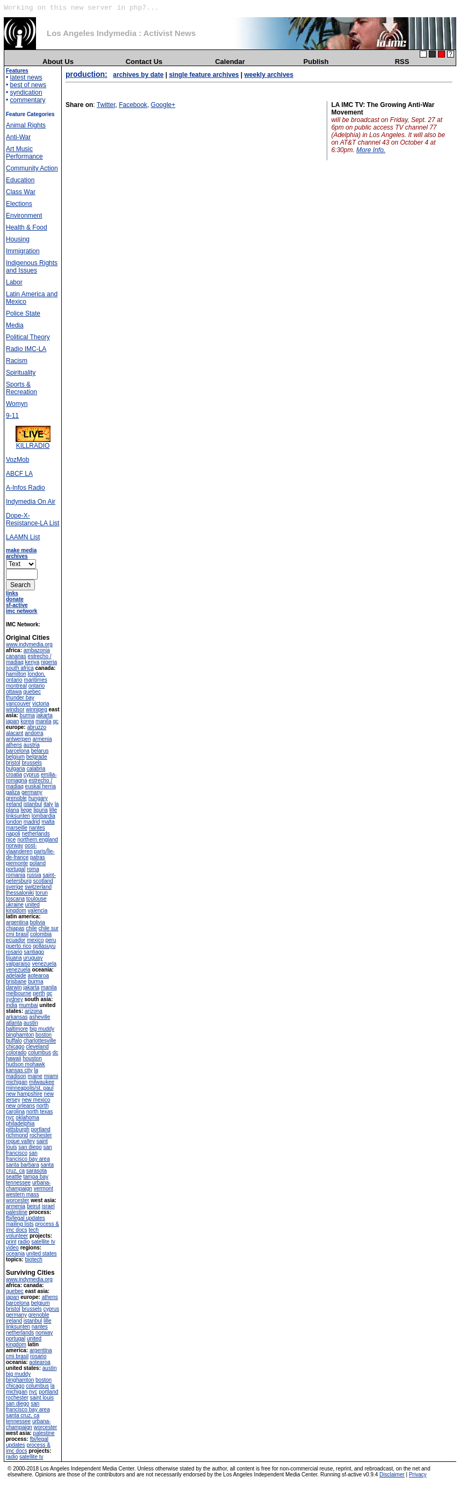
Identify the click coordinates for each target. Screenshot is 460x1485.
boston (43, 1035)
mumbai (28, 1005)
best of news (28, 85)
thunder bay (20, 698)
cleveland (37, 1047)
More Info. (370, 150)
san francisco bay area (28, 1156)
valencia (38, 910)
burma (27, 715)
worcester (17, 1200)
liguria (40, 810)
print (11, 1242)
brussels (31, 763)
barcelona (18, 751)
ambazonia (37, 650)
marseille (16, 828)
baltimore (17, 1029)
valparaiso (18, 964)
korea (27, 721)
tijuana (13, 958)
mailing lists (20, 1224)
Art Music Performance (24, 152)
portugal (15, 869)
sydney (14, 999)
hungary (38, 798)
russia (34, 875)
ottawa (13, 692)
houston (32, 1058)
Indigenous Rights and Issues (32, 266)
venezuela (44, 964)
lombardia (43, 816)
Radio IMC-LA (26, 349)
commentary (28, 100)
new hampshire (24, 1094)
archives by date (138, 74)
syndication (26, 92)
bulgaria (15, 769)
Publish (316, 62)
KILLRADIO (33, 442)
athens (14, 745)
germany (31, 792)
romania (15, 875)
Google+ (163, 105)
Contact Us (144, 62)
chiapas (15, 928)
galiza (13, 792)
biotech (33, 1259)
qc (56, 721)
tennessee (18, 1183)
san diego (29, 1147)
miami (51, 1076)
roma (33, 869)
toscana (15, 899)
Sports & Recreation (21, 388)
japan (12, 721)
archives (17, 556)
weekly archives (269, 74)
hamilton (16, 674)
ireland (14, 804)
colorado (16, 1052)
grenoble (16, 798)
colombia (41, 934)
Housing (18, 239)
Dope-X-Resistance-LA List (32, 519)
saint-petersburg (31, 878)
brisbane (16, 981)
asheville (39, 1017)
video (12, 1248)
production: (86, 74)
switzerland (38, 887)
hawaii (13, 1058)
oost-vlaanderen (21, 848)
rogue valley (20, 1141)
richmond (17, 1135)
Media (15, 325)
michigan (16, 1082)
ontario (36, 686)
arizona (33, 1011)
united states (41, 1253)
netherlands (35, 834)
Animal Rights (26, 125)
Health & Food (26, 227)
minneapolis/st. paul (29, 1088)
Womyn (16, 404)
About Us (58, 62)
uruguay (32, 958)
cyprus (31, 774)
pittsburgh (18, 1129)
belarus (40, 751)
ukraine (15, 905)
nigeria (49, 662)
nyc (10, 1117)
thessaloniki (20, 893)
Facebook (133, 105)
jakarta (45, 715)
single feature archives (204, 74)
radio (24, 1242)
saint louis (41, 1398)
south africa (20, 668)
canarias (16, 656)
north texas (39, 1112)
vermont (43, 1188)
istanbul (33, 804)
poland (38, 863)
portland (41, 1129)
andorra (34, 733)
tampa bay (35, 1177)
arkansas (17, 1017)
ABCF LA (19, 473)
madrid (32, 822)
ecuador (15, 940)
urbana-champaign (28, 1185)
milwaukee (41, 1082)
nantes (37, 828)
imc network (21, 611)
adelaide (16, 976)
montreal (16, 686)
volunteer (17, 1236)
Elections (19, 204)
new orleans (20, 1106)
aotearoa (38, 976)
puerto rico (18, 946)
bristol (13, 763)
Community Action (32, 168)
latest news (26, 77)
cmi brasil (17, 934)
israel (48, 1206)
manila (43, 721)
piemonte (17, 863)
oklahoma (27, 1117)
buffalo (14, 1041)
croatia (14, 774)
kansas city (19, 1070)
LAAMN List (23, 537)
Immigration (23, 251)
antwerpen (18, 739)
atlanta (14, 1023)
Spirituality (20, 372)
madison (16, 1076)
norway (14, 845)
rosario (14, 952)
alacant (14, 733)
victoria (40, 703)
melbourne (18, 993)
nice (11, 840)
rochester (41, 1135)
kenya (32, 662)
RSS (402, 62)
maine (35, 1076)
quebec (32, 692)
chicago (15, 1047)
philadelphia (20, 1123)
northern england (37, 840)
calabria (35, 769)
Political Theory (28, 337)
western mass (22, 1194)
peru (50, 940)
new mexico (35, 1100)
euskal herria (40, 786)
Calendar (230, 62)
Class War (20, 192)
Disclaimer (392, 1474)
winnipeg (36, 709)
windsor (15, 709)
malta (47, 822)
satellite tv (43, 1242)
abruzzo (36, 727)
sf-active (17, 605)
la (36, 1070)
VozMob (17, 459)
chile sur (49, 928)
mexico (35, 940)
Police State (23, 313)
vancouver (18, 703)
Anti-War (18, 137)
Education (20, 180)
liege (26, 810)
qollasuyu (44, 946)
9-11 (12, 415)
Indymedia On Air (30, 501)
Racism (16, 361)
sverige (14, 887)
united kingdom (23, 907)
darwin (13, 987)
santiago (34, 952)
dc (56, 1052)
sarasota (36, 1171)
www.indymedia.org (29, 644)
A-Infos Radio (25, 487)
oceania (15, 1253)
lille (53, 810)
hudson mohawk (25, 1064)
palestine (16, 1212)
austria (32, 745)
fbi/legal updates (25, 1218)
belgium (15, 757)
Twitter (106, 105)
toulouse (36, 899)
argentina (17, 922)
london (14, 822)
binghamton (20, 1035)
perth (39, 993)
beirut (33, 1206)
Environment (24, 215)
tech (33, 1230)
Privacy (418, 1474)
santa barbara (22, 1165)
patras (37, 857)
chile (31, 928)
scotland (43, 881)
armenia (42, 739)
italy (48, 804)
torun (41, 893)
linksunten (18, 816)
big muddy (42, 1029)
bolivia (37, 922)
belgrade (36, 757)
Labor (14, 282)
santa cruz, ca (22, 1415)
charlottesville (40, 1041)
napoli (13, 834)
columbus (39, 1052)
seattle (13, 1177)
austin (31, 1023)
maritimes (35, 680)
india (11, 1005)
